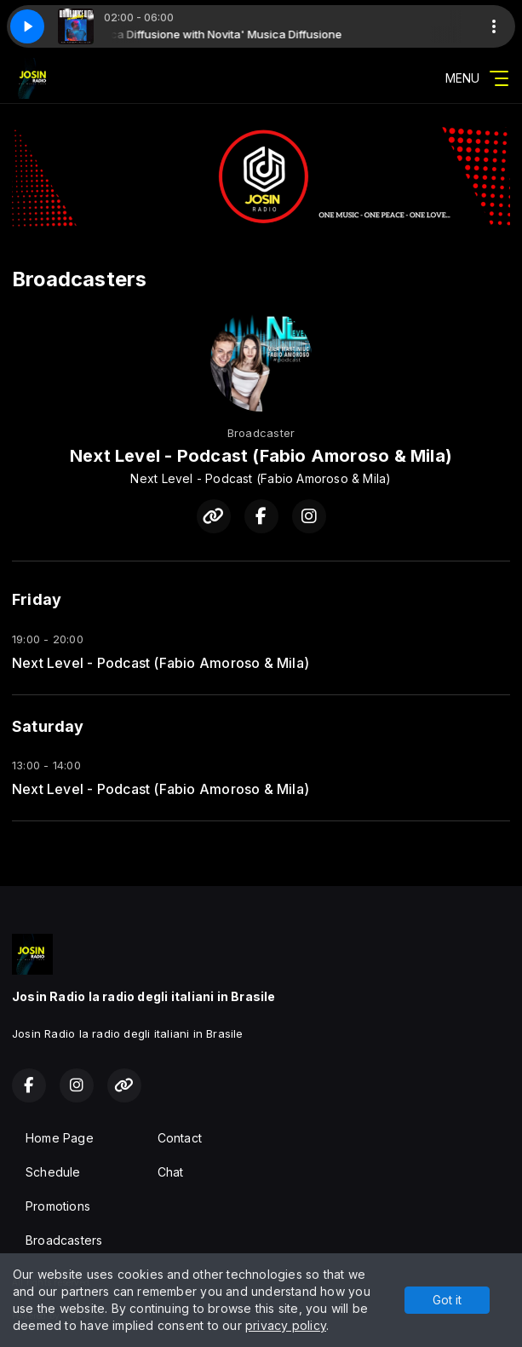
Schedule (53, 1172)
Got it (447, 1299)
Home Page (60, 1138)
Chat (171, 1172)
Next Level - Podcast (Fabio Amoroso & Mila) (160, 663)
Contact (180, 1138)
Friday (36, 599)
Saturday (48, 726)
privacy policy (285, 1325)
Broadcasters (64, 1240)
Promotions (58, 1206)
